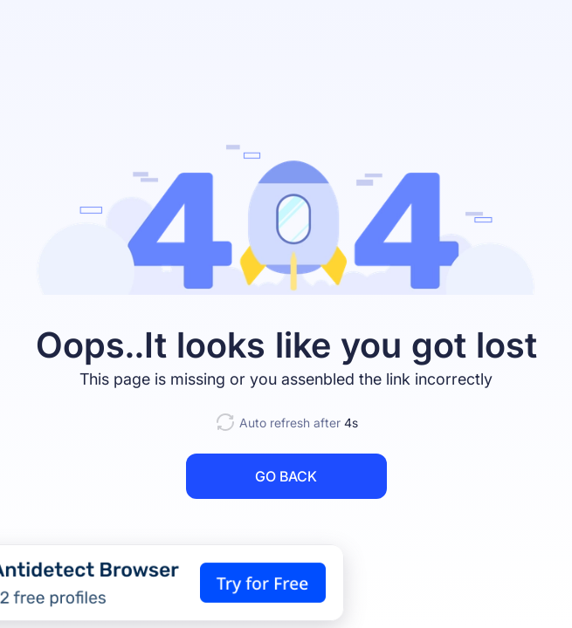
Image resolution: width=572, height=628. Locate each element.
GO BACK (286, 476)
